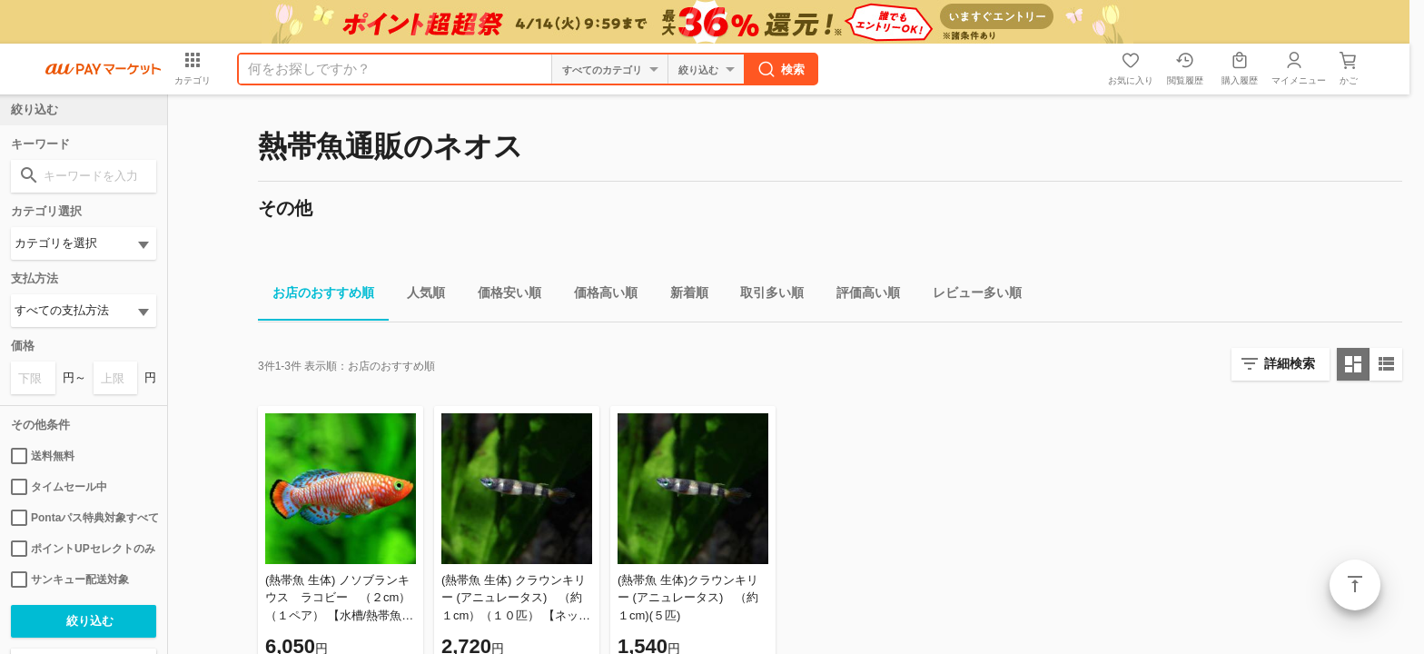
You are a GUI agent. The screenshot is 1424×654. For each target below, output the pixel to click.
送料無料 (42, 456)
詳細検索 (1289, 363)
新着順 (682, 295)
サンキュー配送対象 (70, 579)
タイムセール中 (59, 487)
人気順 (418, 295)
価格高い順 (598, 295)
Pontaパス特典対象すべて (83, 518)
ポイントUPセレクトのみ (83, 548)
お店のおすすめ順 (316, 295)
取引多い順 (765, 295)
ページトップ (1355, 585)
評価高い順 (861, 295)
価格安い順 (502, 295)
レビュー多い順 (970, 295)
